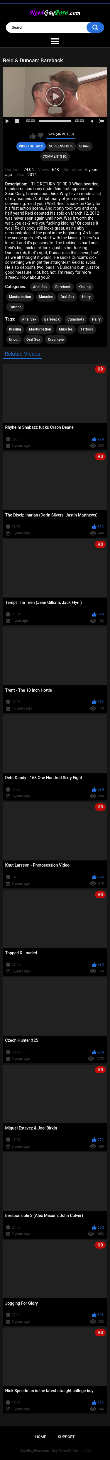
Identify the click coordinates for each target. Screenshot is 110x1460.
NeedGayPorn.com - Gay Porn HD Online (51, 1451)
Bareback (63, 287)
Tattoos (15, 307)
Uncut (14, 340)
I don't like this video (40, 136)
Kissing (85, 287)
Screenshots (61, 146)
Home (40, 1437)
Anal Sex (40, 287)
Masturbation (20, 297)
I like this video (33, 136)
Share (84, 146)
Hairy (86, 297)
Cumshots (75, 319)
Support (66, 1437)
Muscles (46, 297)
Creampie (56, 340)
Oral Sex (67, 297)
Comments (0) (55, 156)
